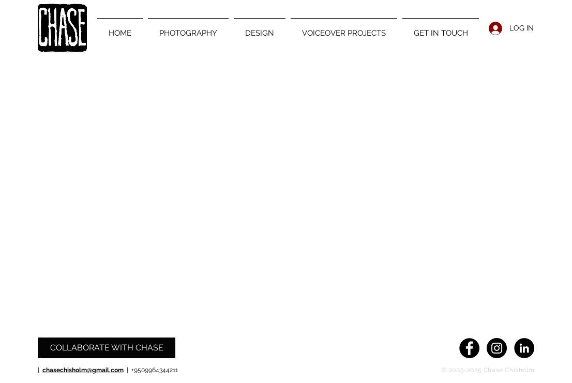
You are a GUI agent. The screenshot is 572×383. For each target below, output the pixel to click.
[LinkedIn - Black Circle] (524, 348)
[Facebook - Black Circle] (469, 348)
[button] (188, 28)
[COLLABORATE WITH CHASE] (106, 348)
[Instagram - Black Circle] (497, 348)
